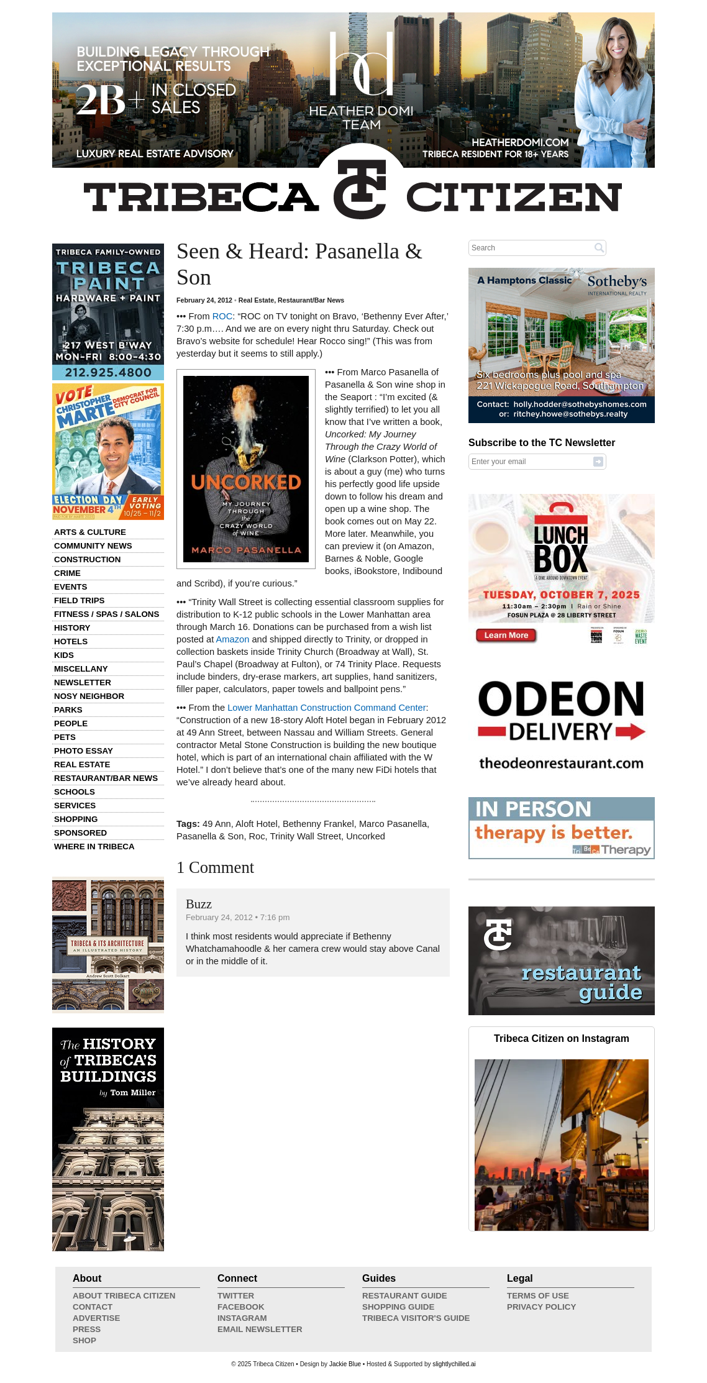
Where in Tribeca (94, 846)
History (72, 627)
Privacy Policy (541, 1307)
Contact (92, 1307)
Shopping (76, 819)
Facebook (241, 1307)
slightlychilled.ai (453, 1364)
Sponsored (80, 833)
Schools (74, 791)
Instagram (242, 1318)
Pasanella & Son (210, 836)
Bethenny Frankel (318, 824)
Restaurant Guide (404, 1295)
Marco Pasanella (393, 824)
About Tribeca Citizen (124, 1295)
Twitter (235, 1295)
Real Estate (82, 764)
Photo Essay (83, 750)
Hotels (71, 641)
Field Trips (79, 600)
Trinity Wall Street (306, 836)
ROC (222, 316)
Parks (68, 709)
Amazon (233, 639)
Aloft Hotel (256, 824)
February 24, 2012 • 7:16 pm (238, 917)
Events (70, 586)
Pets (65, 737)
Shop (84, 1340)
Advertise (96, 1318)
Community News (93, 545)
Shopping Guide (398, 1307)
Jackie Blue (345, 1364)
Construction (87, 559)
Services (75, 805)
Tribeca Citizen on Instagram (561, 1038)
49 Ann (217, 824)
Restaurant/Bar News (106, 778)
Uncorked (365, 836)
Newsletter (82, 682)
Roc (257, 836)
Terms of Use (538, 1295)
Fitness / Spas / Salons (106, 614)
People (71, 723)
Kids (64, 655)
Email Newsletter (260, 1329)
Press (87, 1329)
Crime (67, 573)
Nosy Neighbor (89, 696)
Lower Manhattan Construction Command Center (326, 708)
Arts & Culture (90, 532)
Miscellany (81, 668)
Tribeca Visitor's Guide (416, 1318)
